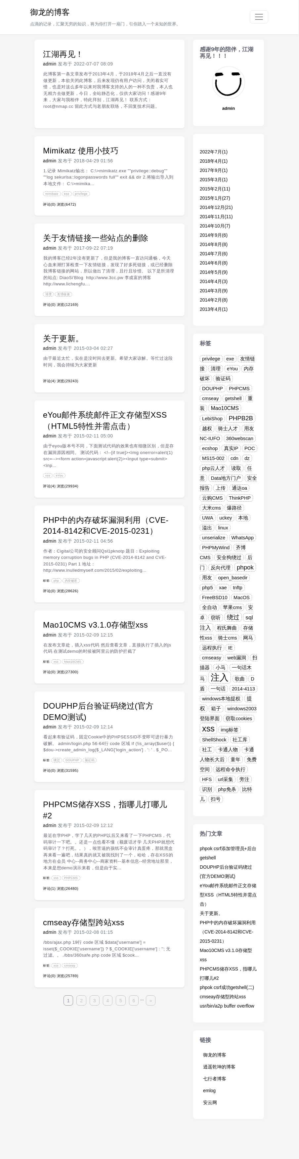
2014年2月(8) (214, 300)
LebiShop (212, 418)
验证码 (90, 760)
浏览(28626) (67, 591)
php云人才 (213, 468)
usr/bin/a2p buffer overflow (227, 1006)
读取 (236, 468)
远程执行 (212, 647)
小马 (221, 667)
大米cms (211, 508)
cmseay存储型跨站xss (83, 922)
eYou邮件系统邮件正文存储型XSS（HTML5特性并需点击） (228, 895)
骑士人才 (228, 428)
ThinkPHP (240, 498)
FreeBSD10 (215, 597)
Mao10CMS (72, 661)
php (56, 580)
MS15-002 (213, 458)
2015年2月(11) (215, 188)
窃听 (216, 617)
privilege (81, 193)
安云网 (210, 1102)
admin (50, 63)
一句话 (218, 688)
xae (223, 587)
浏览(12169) (67, 305)
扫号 (216, 799)
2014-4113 (243, 688)
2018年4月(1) (214, 161)
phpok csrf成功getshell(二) (227, 987)
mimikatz (52, 193)
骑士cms (227, 638)
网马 (248, 638)
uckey (225, 517)
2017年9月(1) (214, 170)
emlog (209, 1090)
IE (230, 647)
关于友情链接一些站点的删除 (96, 237)
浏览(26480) (67, 888)
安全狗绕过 (229, 557)
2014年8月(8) (214, 244)
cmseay (69, 965)
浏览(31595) (67, 770)
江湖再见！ (63, 54)
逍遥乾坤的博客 (219, 1066)
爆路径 (234, 508)
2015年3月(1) (214, 179)
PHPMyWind (216, 547)
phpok (245, 567)
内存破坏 (71, 580)
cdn (234, 458)
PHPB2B (241, 418)
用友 (207, 577)
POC (249, 448)
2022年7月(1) (214, 151)
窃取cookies (239, 718)
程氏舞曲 (227, 628)
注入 (220, 678)
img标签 (229, 729)
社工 (207, 749)
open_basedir (232, 577)
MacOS (242, 597)
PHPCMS (71, 878)
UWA (207, 517)
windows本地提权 (221, 698)
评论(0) (49, 204)
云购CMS (212, 498)
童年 (235, 759)
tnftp (237, 587)
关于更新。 (63, 338)
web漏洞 (236, 657)
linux (223, 527)
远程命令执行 (230, 769)
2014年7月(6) (214, 253)
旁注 (244, 779)
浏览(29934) (67, 486)
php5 (207, 587)
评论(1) (49, 888)
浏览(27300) (67, 672)
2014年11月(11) (216, 216)
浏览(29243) (67, 381)
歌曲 (240, 679)
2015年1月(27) (215, 198)
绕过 (57, 760)
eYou (59, 475)
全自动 (209, 607)
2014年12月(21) (216, 207)
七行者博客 (214, 1078)
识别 (207, 789)
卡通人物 (228, 749)
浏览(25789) (67, 976)
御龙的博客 (50, 12)
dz (246, 458)
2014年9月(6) (214, 235)
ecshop (210, 448)
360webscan (239, 438)
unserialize (213, 537)
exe (66, 193)
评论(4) (49, 381)
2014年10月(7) (215, 225)
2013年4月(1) (214, 309)
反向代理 (221, 567)
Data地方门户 (226, 478)
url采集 (225, 779)
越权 (207, 428)
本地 (243, 517)
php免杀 (227, 789)
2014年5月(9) (214, 272)
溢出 (207, 527)
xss (47, 475)
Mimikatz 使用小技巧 (80, 150)
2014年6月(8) (214, 263)
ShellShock (214, 739)
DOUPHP (72, 760)
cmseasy (211, 657)
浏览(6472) (66, 204)
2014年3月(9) (214, 290)
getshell (233, 398)
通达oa (239, 488)
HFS (207, 779)
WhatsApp (243, 537)
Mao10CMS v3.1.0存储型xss (95, 624)
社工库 (240, 739)
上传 (221, 488)
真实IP (231, 448)
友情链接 (63, 294)
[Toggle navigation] (259, 16)
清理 (48, 294)
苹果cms (232, 607)
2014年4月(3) (214, 281)
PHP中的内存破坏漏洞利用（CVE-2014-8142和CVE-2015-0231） (228, 932)
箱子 (216, 708)
